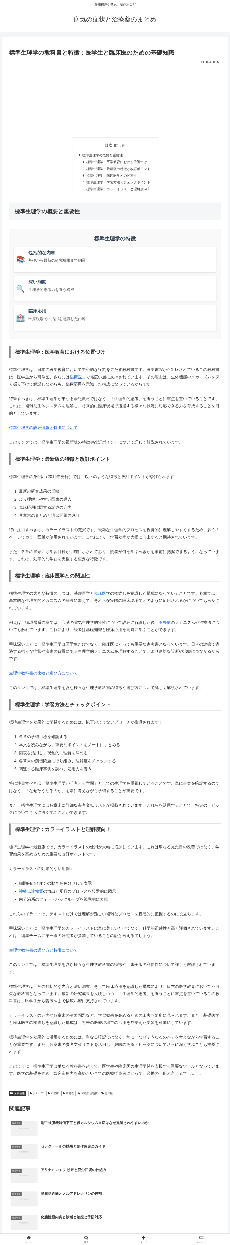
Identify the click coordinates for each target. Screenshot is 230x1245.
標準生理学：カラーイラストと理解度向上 (119, 192)
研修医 (68, 1096)
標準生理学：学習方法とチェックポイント (119, 185)
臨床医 (76, 380)
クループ (37, 1096)
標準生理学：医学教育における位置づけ (117, 163)
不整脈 (165, 625)
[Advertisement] (115, 98)
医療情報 (17, 1096)
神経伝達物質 (31, 894)
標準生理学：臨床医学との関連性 (111, 177)
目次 (109, 145)
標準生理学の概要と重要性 (101, 155)
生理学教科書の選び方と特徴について (43, 953)
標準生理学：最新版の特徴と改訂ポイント (119, 170)
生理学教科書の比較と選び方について (43, 676)
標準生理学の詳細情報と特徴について (43, 431)
